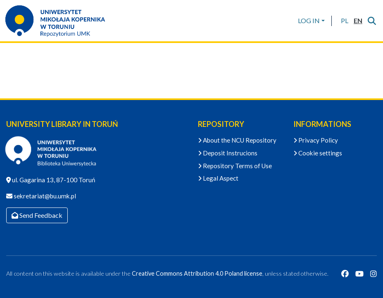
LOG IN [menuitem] (309, 20)
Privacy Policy (315, 140)
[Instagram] (373, 273)
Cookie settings (317, 153)
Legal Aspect (218, 178)
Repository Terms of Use (235, 165)
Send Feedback (37, 215)
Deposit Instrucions (227, 153)
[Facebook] (345, 273)
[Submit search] (371, 21)
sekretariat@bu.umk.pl (44, 196)
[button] (344, 21)
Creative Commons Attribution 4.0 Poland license (197, 273)
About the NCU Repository (237, 140)
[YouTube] (359, 273)
